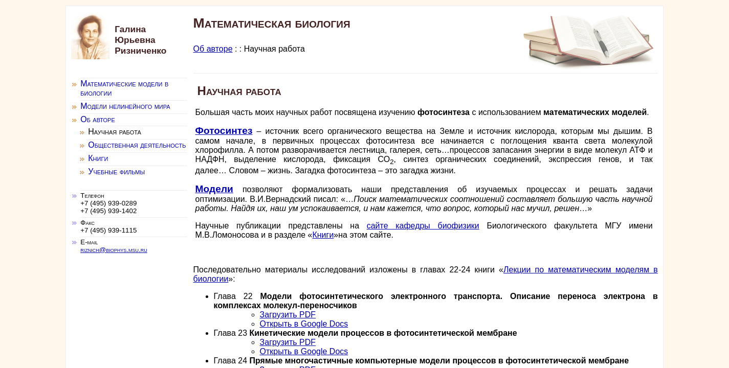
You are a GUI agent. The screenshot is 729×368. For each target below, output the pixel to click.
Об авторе (213, 48)
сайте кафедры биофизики (423, 225)
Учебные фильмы (116, 171)
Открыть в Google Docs (304, 323)
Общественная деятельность (137, 145)
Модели (214, 188)
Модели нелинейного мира (125, 106)
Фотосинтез (224, 130)
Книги (323, 235)
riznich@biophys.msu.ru (113, 250)
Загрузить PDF (288, 314)
